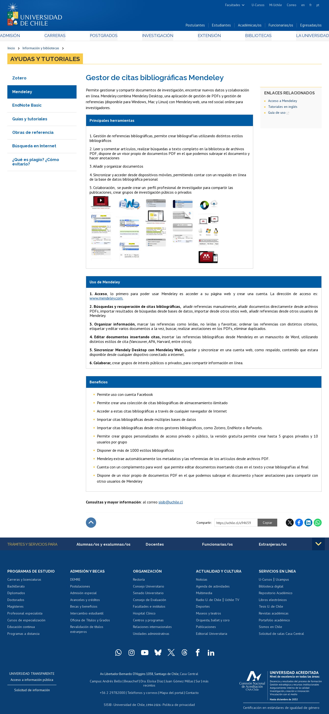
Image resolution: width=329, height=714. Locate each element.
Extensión (205, 37)
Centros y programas (148, 622)
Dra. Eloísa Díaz (146, 682)
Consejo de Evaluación (149, 602)
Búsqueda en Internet (34, 147)
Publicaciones (206, 628)
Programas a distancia (23, 635)
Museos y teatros (208, 615)
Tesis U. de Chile (271, 608)
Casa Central (189, 675)
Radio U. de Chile (208, 602)
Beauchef (126, 682)
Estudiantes (221, 26)
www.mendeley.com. (106, 299)
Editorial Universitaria (211, 635)
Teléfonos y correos (142, 689)
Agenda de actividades (213, 588)
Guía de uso (277, 114)
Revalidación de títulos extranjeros (86, 631)
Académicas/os (250, 26)
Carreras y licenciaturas (24, 581)
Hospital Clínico (144, 615)
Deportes (203, 608)
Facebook (299, 524)
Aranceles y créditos (85, 602)
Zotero (19, 79)
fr (311, 5)
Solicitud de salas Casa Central (281, 635)
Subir (91, 524)
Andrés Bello (109, 682)
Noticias (201, 581)
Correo (291, 5)
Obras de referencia (32, 134)
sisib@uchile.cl (170, 503)
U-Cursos (258, 5)
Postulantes (195, 26)
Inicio (11, 49)
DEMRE (75, 581)
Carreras (59, 37)
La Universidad (303, 37)
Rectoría (139, 581)
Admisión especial (83, 595)
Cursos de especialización (26, 622)
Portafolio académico (274, 622)
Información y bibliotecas (40, 49)
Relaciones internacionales (152, 628)
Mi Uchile (275, 5)
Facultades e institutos (149, 608)
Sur (189, 682)
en (303, 5)
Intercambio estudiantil (87, 615)
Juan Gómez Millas (172, 682)
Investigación (157, 37)
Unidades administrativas (151, 635)
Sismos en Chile (270, 628)
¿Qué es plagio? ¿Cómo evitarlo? (35, 163)
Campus (92, 682)
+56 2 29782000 (115, 689)
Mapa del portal (169, 689)
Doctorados (15, 602)
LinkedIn (308, 524)
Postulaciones (80, 588)
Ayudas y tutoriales (45, 60)
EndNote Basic (27, 106)
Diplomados (16, 595)
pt (317, 5)
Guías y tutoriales (29, 120)
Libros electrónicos (273, 602)
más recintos (202, 682)
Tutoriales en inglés (282, 108)
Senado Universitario (148, 595)
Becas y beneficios (83, 608)
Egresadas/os (311, 26)
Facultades (232, 5)
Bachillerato (16, 588)
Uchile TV (232, 602)
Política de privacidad (176, 701)
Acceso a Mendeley (282, 102)
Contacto (188, 689)
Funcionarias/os (281, 26)
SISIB (110, 701)
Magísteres (15, 608)
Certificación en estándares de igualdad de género (287, 709)
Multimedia (204, 595)
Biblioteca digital (271, 588)
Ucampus (282, 581)
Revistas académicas (274, 615)
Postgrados (106, 37)
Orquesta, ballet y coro (213, 622)
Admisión (18, 37)
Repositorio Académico (275, 595)
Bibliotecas (251, 37)
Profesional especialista (24, 615)
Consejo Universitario (148, 588)
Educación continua (21, 628)
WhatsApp (317, 524)
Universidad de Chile (130, 701)
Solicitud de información (32, 692)
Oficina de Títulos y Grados (90, 622)
